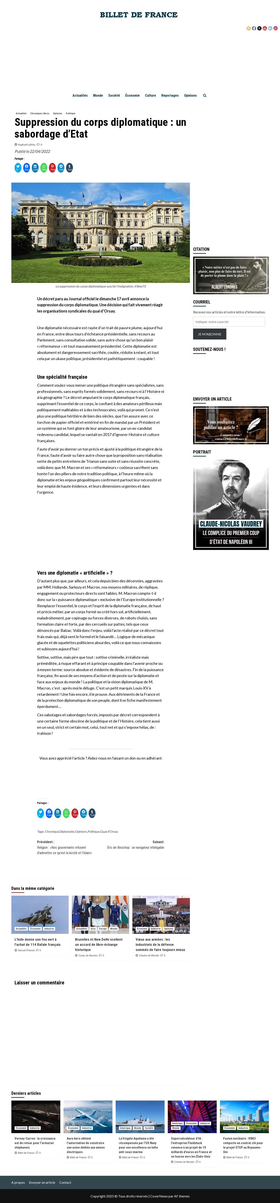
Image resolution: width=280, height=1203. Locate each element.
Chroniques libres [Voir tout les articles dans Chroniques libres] (39, 113)
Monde (98, 95)
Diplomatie (67, 831)
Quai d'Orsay (109, 831)
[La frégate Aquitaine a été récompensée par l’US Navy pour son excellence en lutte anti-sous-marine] (140, 1117)
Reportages (170, 95)
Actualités (80, 95)
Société (114, 95)
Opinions (190, 95)
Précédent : (69, 848)
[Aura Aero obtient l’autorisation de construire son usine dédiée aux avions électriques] (88, 1117)
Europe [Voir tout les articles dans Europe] (103, 928)
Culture (150, 95)
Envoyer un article (42, 1182)
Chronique (52, 831)
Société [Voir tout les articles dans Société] (149, 1128)
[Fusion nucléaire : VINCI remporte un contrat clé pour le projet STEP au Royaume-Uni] (244, 1117)
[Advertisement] (140, 58)
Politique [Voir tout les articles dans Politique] (70, 113)
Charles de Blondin (149, 955)
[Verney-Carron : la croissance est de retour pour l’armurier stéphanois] (35, 1117)
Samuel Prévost (26, 950)
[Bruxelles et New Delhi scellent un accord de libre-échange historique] (100, 915)
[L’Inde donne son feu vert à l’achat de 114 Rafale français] (40, 915)
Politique (94, 831)
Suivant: (132, 845)
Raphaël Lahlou (26, 144)
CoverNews (159, 1196)
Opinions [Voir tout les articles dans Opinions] (57, 113)
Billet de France (26, 1153)
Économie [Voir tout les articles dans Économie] (35, 928)
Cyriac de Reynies (88, 955)
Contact (65, 1182)
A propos (18, 1182)
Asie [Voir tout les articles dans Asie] (93, 928)
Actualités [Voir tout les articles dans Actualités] (21, 113)
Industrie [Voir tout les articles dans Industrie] (49, 928)
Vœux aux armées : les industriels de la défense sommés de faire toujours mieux (160, 944)
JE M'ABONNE (209, 334)
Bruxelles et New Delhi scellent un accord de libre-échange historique (99, 944)
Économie (132, 95)
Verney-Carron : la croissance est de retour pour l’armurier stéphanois (35, 1143)
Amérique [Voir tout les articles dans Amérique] (125, 1128)
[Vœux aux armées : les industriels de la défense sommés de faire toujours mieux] (161, 915)
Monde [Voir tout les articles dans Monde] (113, 928)
